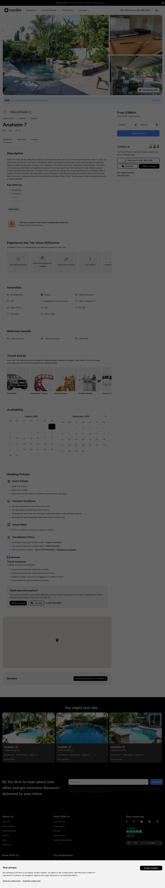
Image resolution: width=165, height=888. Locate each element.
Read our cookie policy (12, 881)
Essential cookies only (32, 881)
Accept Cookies (151, 868)
